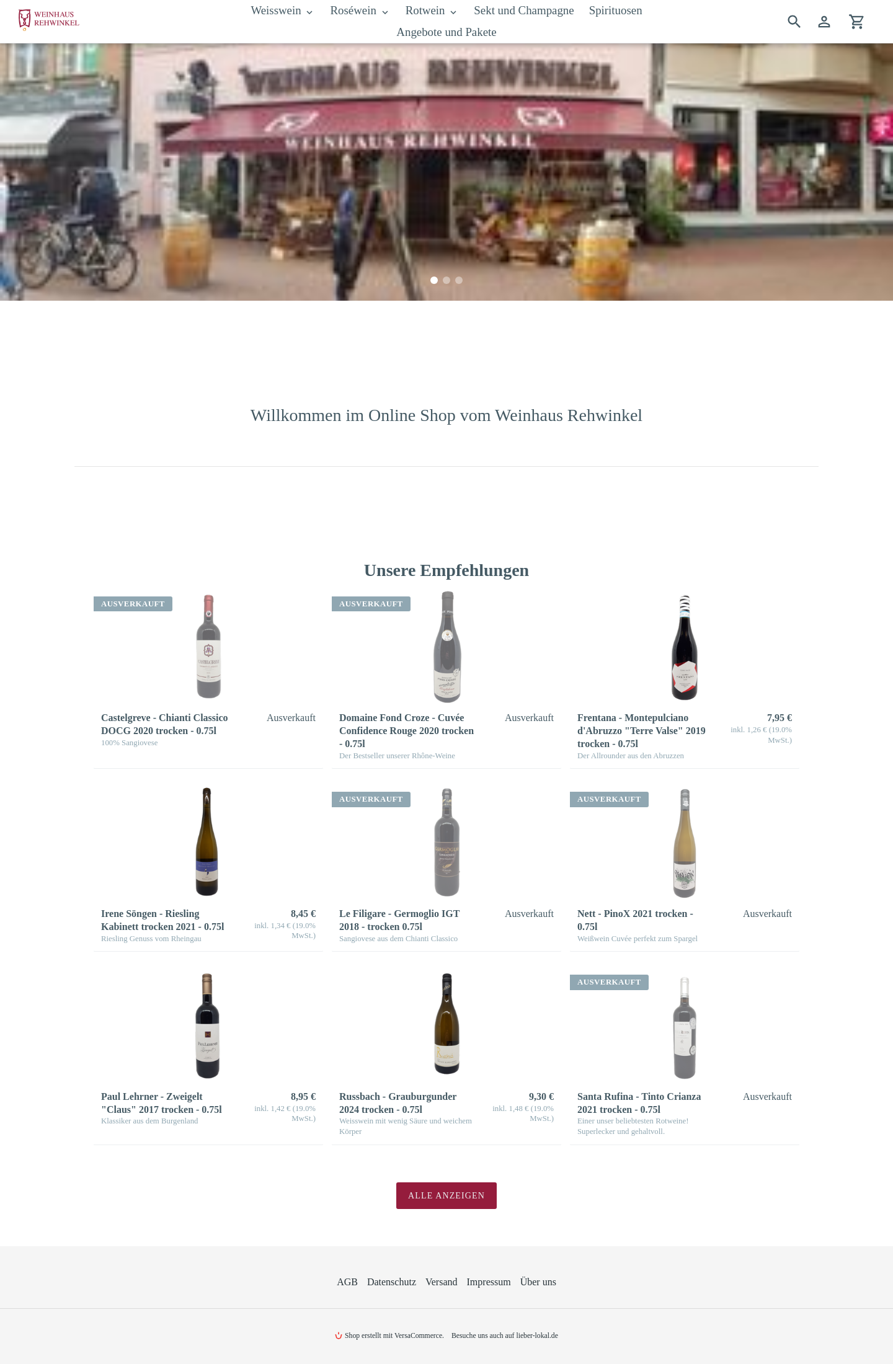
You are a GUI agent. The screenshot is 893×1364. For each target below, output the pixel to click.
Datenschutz (391, 1282)
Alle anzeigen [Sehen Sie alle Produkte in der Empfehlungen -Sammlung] (446, 1195)
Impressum (489, 1282)
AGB (347, 1282)
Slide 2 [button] (446, 280)
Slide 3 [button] (459, 280)
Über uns (538, 1282)
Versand (441, 1282)
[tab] (434, 280)
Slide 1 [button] (434, 280)
